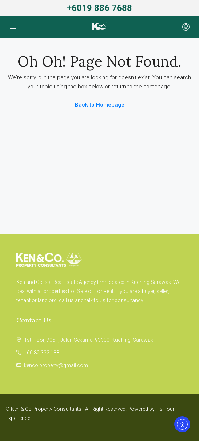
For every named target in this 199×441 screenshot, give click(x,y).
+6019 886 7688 (99, 8)
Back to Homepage (99, 104)
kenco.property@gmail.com (56, 365)
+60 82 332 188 (41, 353)
